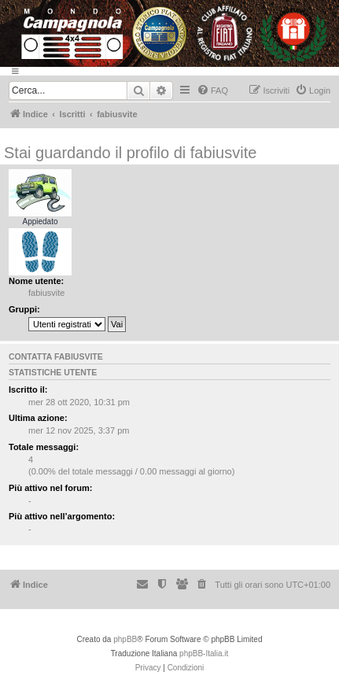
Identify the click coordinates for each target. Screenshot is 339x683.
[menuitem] (212, 90)
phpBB (125, 639)
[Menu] (169, 71)
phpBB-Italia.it (203, 653)
